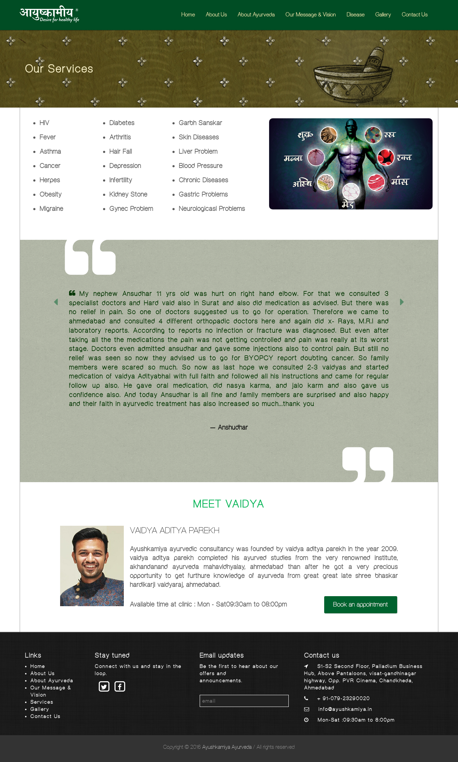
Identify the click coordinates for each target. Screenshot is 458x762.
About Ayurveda (256, 14)
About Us (216, 14)
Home (188, 14)
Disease (356, 14)
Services (41, 702)
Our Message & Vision (311, 14)
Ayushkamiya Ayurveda (227, 747)
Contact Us (415, 14)
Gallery (383, 14)
